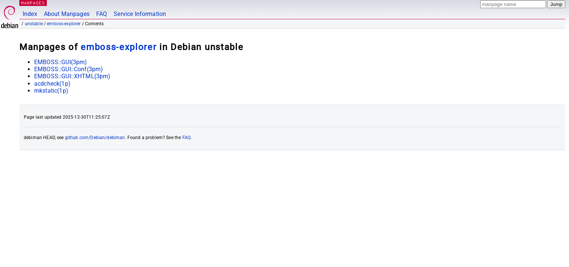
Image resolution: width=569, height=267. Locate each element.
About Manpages (67, 13)
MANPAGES (33, 2)
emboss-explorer (64, 23)
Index (30, 13)
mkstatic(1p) (51, 90)
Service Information (140, 13)
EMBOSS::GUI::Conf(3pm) (68, 69)
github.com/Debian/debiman (95, 137)
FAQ (101, 13)
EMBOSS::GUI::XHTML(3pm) (72, 76)
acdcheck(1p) (52, 83)
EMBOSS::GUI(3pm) (60, 62)
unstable (34, 23)
